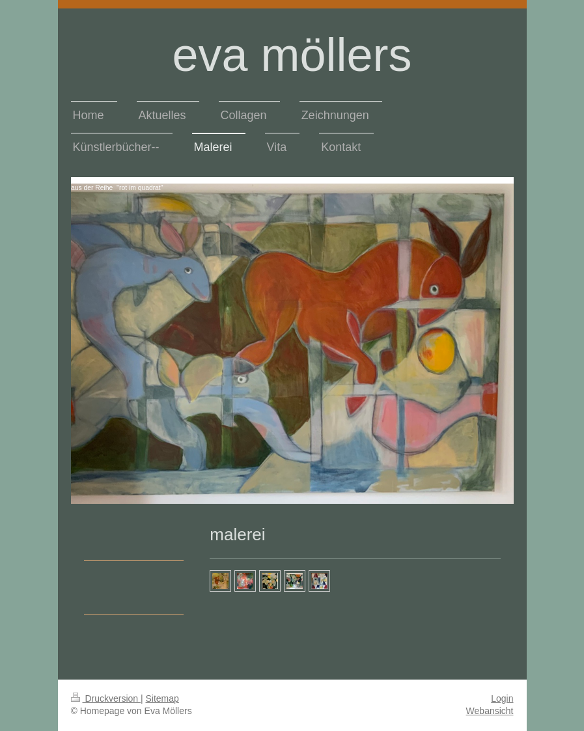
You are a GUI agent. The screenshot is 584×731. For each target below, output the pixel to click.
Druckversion (106, 698)
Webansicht (490, 711)
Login (502, 698)
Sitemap (162, 698)
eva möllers (291, 55)
